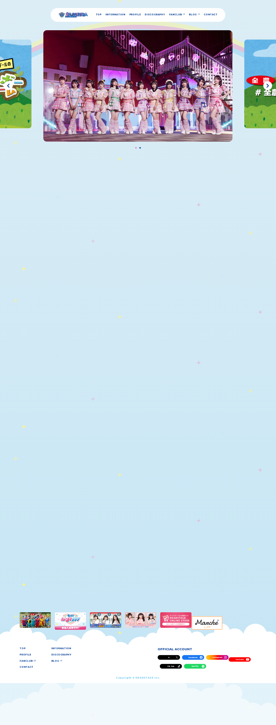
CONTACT (231, 14)
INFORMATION (110, 14)
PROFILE (136, 14)
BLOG (210, 14)
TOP (89, 14)
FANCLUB (189, 14)
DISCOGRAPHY (162, 14)
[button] (8, 85)
